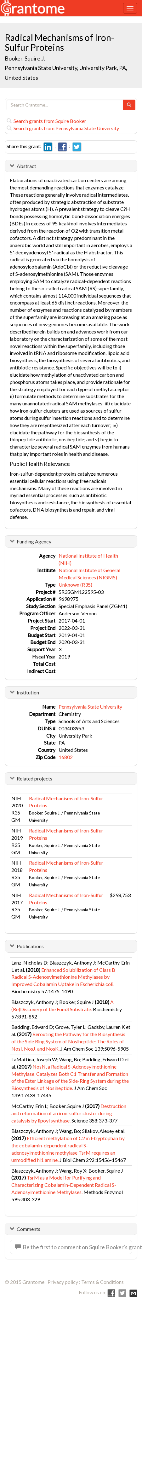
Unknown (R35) (75, 585)
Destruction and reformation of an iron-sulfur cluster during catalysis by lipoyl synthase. (68, 1113)
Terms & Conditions (102, 1282)
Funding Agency (34, 541)
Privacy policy (63, 1282)
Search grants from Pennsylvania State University (63, 128)
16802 (66, 757)
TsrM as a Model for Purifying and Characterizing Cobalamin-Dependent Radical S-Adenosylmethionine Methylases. (63, 1184)
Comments (28, 1229)
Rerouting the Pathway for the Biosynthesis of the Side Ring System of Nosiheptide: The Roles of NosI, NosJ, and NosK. (68, 1041)
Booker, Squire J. (25, 58)
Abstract (26, 166)
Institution (28, 692)
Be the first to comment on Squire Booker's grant (73, 1247)
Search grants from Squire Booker (46, 121)
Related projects (34, 778)
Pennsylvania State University (90, 707)
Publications (30, 946)
